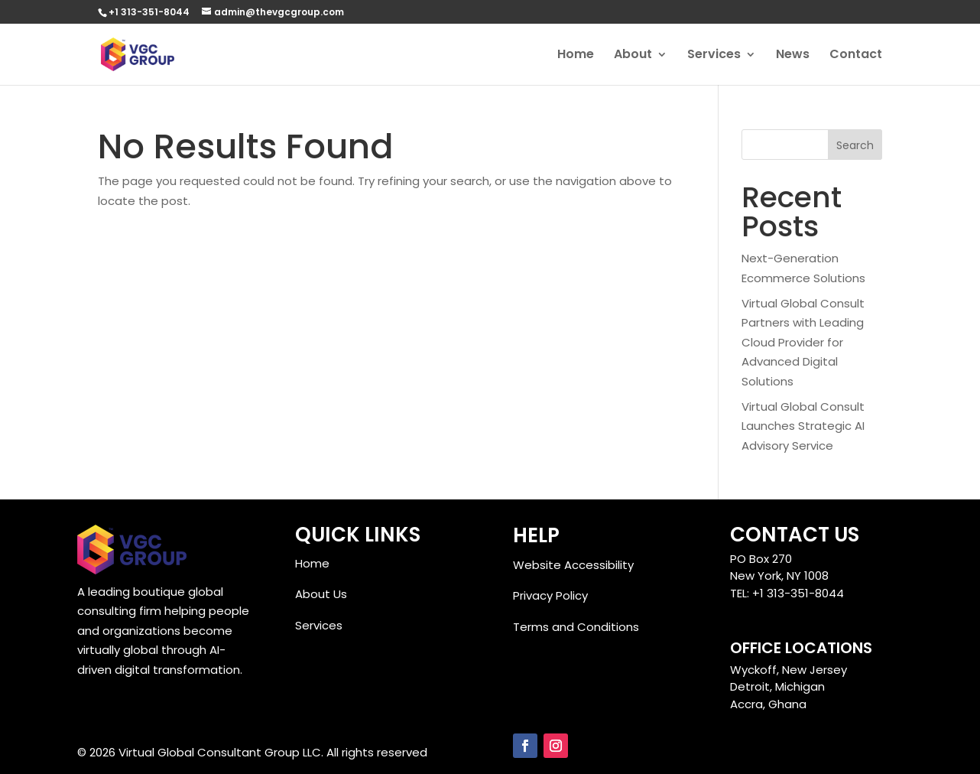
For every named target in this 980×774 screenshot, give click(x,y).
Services (714, 56)
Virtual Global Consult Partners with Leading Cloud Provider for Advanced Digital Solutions (803, 342)
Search (855, 145)
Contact (855, 56)
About (633, 56)
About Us (321, 594)
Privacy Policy (550, 595)
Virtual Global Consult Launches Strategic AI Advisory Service (803, 426)
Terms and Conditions (576, 627)
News (793, 56)
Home (575, 56)
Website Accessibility (573, 565)
